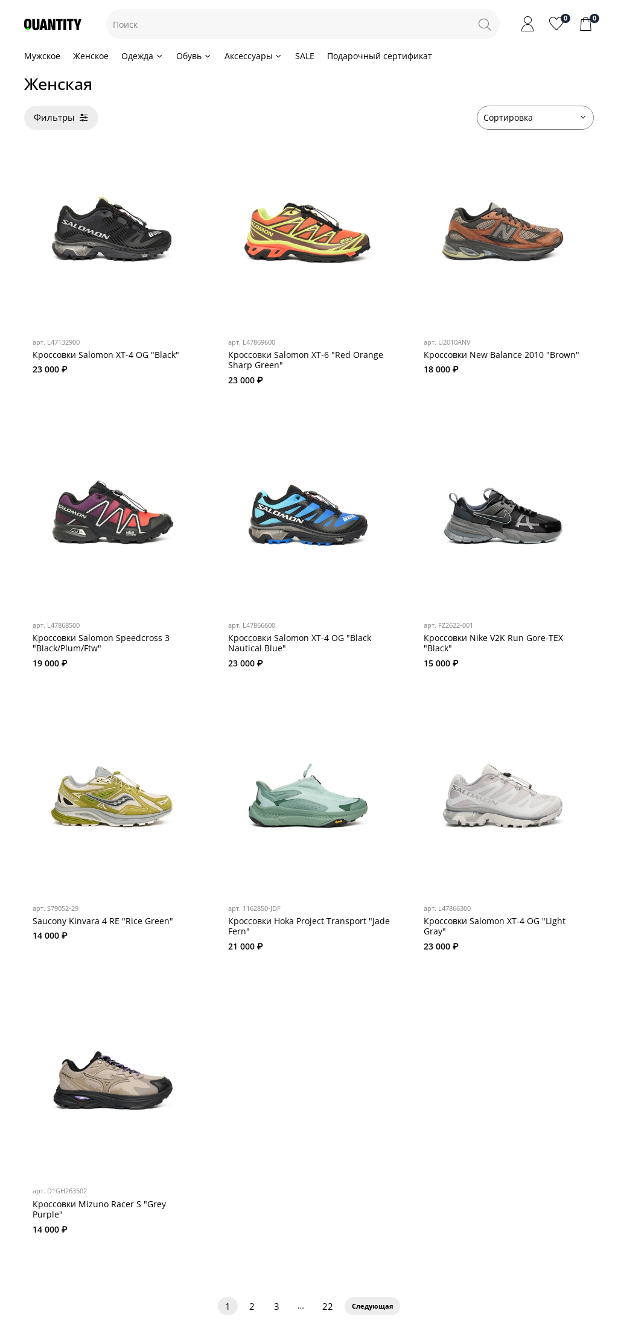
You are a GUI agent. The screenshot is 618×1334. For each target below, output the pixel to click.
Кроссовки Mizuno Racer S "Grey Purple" (99, 1209)
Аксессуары (254, 56)
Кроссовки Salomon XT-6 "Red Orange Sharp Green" (305, 360)
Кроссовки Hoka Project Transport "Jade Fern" (309, 926)
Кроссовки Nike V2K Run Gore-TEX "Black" (493, 643)
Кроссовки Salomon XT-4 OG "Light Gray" (494, 926)
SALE (304, 56)
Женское (91, 56)
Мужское (42, 56)
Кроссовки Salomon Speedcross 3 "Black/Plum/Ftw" (101, 643)
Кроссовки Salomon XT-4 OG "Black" (106, 354)
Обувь (194, 56)
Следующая (372, 1306)
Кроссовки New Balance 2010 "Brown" (501, 354)
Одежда (142, 56)
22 (327, 1306)
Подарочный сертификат (379, 56)
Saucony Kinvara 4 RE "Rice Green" (103, 921)
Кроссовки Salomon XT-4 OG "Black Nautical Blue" (299, 643)
